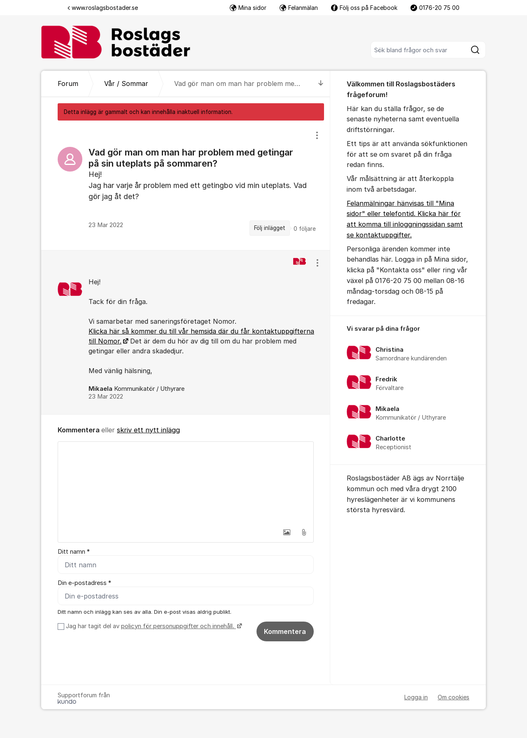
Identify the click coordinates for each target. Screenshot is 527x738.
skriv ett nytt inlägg (148, 430)
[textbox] (185, 483)
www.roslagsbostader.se (103, 7)
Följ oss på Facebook (364, 7)
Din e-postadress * (84, 583)
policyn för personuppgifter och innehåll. (178, 626)
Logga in (416, 697)
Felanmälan (299, 7)
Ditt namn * (74, 551)
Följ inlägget (269, 228)
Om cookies (453, 697)
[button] (286, 532)
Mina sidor (248, 7)
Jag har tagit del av (153, 626)
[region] (185, 185)
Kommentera (285, 631)
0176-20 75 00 (434, 7)
